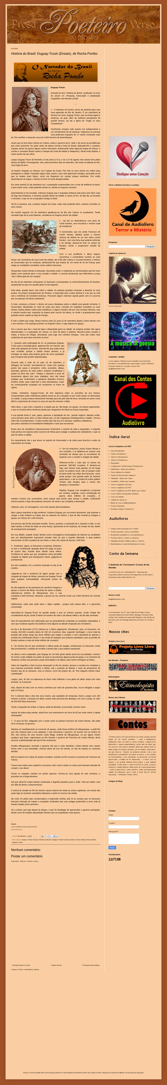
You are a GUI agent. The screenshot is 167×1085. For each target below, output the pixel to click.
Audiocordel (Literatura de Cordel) (124, 529)
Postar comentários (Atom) (28, 969)
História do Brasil (45, 840)
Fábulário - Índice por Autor (122, 478)
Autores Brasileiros (118, 454)
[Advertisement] (56, 943)
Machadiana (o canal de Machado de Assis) (128, 544)
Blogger (140, 1073)
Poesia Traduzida (117, 506)
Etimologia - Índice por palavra (123, 469)
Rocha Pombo (81, 840)
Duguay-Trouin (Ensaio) (30, 840)
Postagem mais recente (21, 965)
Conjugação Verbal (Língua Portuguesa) (127, 466)
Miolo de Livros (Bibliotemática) (123, 503)
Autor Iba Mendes (118, 451)
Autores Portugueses (119, 460)
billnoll (121, 1073)
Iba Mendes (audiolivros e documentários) (127, 535)
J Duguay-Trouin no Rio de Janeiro (63, 840)
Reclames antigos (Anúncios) (122, 509)
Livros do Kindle (117, 497)
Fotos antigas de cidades (121, 472)
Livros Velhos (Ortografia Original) (124, 494)
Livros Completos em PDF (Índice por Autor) (128, 491)
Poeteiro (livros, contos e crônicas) (125, 538)
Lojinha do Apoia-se (119, 500)
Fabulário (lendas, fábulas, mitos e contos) (127, 541)
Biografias (115, 463)
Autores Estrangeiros (119, 457)
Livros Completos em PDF (121, 488)
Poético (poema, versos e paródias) (125, 532)
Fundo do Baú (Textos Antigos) (123, 475)
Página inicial (56, 965)
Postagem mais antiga (91, 965)
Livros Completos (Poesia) (121, 485)
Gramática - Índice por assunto (123, 481)
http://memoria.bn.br (16, 829)
